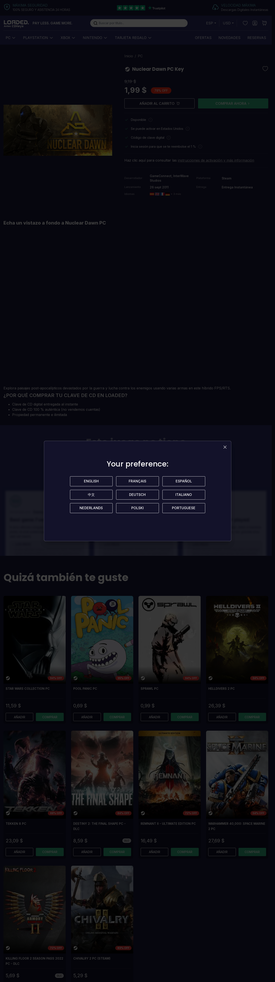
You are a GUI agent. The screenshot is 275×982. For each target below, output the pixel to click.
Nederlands (91, 508)
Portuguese (183, 508)
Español (184, 481)
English (91, 481)
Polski (137, 508)
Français (137, 481)
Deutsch (137, 495)
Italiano (183, 495)
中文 (91, 495)
